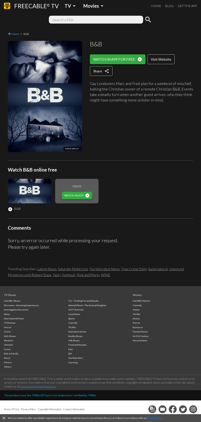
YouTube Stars (75, 357)
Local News (74, 314)
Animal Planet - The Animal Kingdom (87, 305)
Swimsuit (69, 275)
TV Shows (10, 295)
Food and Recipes (77, 344)
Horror (7, 327)
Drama (136, 318)
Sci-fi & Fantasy (141, 336)
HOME (156, 6)
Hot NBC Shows (12, 300)
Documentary (140, 340)
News (7, 314)
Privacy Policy (154, 418)
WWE (105, 275)
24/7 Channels (76, 309)
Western (8, 340)
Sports (71, 318)
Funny (7, 349)
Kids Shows (10, 336)
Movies (137, 295)
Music (7, 357)
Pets (70, 349)
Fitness (8, 362)
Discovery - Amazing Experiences (21, 305)
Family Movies (140, 331)
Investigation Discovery (16, 309)
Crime (7, 331)
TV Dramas (10, 322)
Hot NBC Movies (141, 300)
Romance (138, 327)
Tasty (57, 275)
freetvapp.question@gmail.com (38, 386)
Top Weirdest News (104, 269)
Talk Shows (74, 340)
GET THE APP (187, 6)
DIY (70, 353)
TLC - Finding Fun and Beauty (83, 300)
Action (136, 309)
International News (14, 318)
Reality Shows (75, 336)
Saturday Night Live (73, 269)
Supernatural (158, 269)
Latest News (47, 269)
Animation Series (77, 331)
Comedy (72, 322)
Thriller (72, 327)
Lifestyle (8, 344)
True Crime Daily (134, 269)
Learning (73, 362)
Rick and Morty (88, 275)
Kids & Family (11, 353)
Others (8, 366)
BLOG (169, 6)
